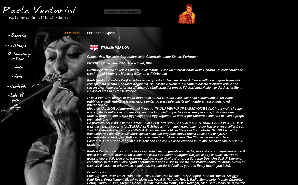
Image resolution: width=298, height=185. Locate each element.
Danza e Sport (103, 33)
